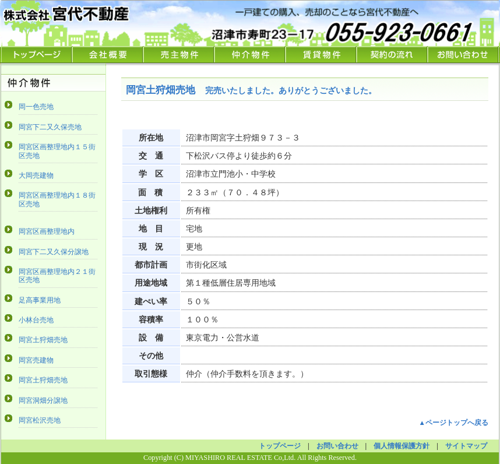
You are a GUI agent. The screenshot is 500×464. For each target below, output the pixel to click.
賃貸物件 (321, 55)
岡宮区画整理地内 (47, 231)
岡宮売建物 (36, 360)
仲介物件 (250, 55)
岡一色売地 (36, 106)
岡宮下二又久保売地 (50, 127)
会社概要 (107, 55)
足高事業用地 (40, 300)
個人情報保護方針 (401, 446)
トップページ (280, 446)
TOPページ (36, 55)
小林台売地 (36, 320)
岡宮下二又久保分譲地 (54, 251)
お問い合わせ (463, 55)
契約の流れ (392, 55)
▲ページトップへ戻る (453, 422)
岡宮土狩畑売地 (43, 339)
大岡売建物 (36, 175)
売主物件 (178, 55)
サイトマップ (466, 446)
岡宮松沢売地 (40, 420)
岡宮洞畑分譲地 (43, 400)
